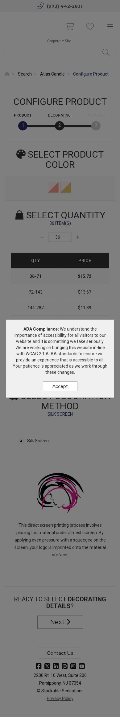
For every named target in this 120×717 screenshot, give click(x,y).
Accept (60, 386)
